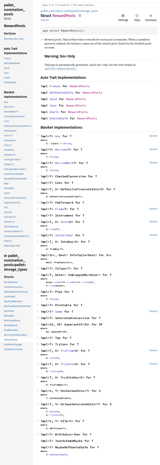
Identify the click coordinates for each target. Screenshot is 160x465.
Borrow (60, 149)
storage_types (89, 11)
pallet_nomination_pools (56, 11)
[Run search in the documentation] (99, 5)
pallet (76, 11)
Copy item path (80, 15)
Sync (53, 105)
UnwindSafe (59, 118)
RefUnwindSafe (61, 92)
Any (58, 136)
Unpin (54, 112)
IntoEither (64, 235)
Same (58, 311)
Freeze (55, 86)
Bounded (54, 411)
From (58, 209)
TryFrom (67, 351)
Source (45, 20)
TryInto (67, 364)
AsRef (58, 282)
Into (64, 222)
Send (53, 99)
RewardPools (80, 86)
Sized (67, 143)
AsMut (73, 282)
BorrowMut (63, 163)
